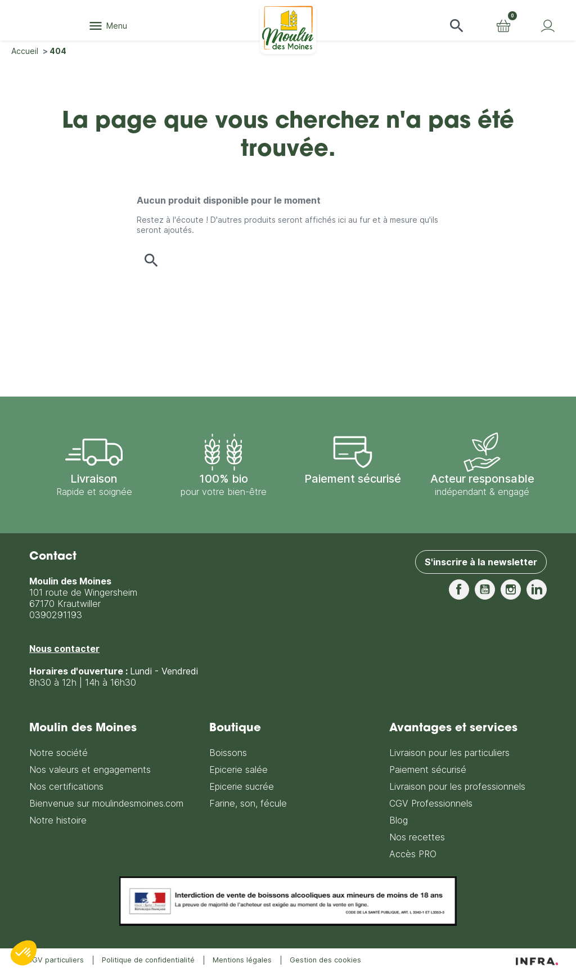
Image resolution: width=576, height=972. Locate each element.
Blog (398, 820)
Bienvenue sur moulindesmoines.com (106, 803)
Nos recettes (417, 837)
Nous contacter (64, 648)
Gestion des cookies (325, 960)
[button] (456, 25)
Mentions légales (242, 960)
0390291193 (55, 614)
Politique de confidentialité (148, 960)
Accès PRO (412, 854)
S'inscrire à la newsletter (481, 562)
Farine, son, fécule (248, 803)
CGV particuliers (55, 960)
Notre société (58, 752)
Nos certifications (66, 786)
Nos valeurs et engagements (90, 769)
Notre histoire (58, 820)
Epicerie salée (238, 769)
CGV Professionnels (430, 803)
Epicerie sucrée (241, 786)
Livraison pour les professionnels (457, 786)
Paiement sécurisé (427, 769)
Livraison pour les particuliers (449, 752)
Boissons (228, 752)
